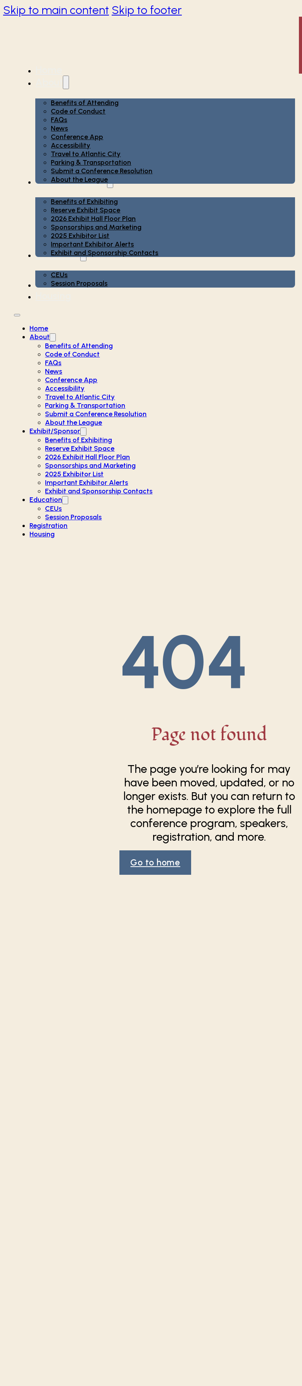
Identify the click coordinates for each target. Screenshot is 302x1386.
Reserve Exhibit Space (85, 210)
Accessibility (70, 145)
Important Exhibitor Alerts (92, 244)
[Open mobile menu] (17, 315)
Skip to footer (147, 10)
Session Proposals (79, 283)
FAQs (59, 120)
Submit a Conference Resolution (101, 171)
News (59, 128)
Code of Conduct (78, 111)
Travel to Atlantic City (86, 154)
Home (48, 70)
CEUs (59, 275)
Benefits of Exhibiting (84, 201)
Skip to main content (56, 10)
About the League (79, 179)
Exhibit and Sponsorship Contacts (104, 252)
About (49, 82)
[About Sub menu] (66, 82)
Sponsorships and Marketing (96, 227)
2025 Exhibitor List (80, 235)
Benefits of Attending (85, 102)
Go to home (155, 862)
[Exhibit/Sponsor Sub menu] (83, 432)
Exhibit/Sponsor (54, 431)
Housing (53, 296)
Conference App (77, 137)
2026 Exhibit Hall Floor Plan (93, 218)
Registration (48, 525)
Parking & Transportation (91, 162)
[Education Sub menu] (65, 500)
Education (45, 499)
